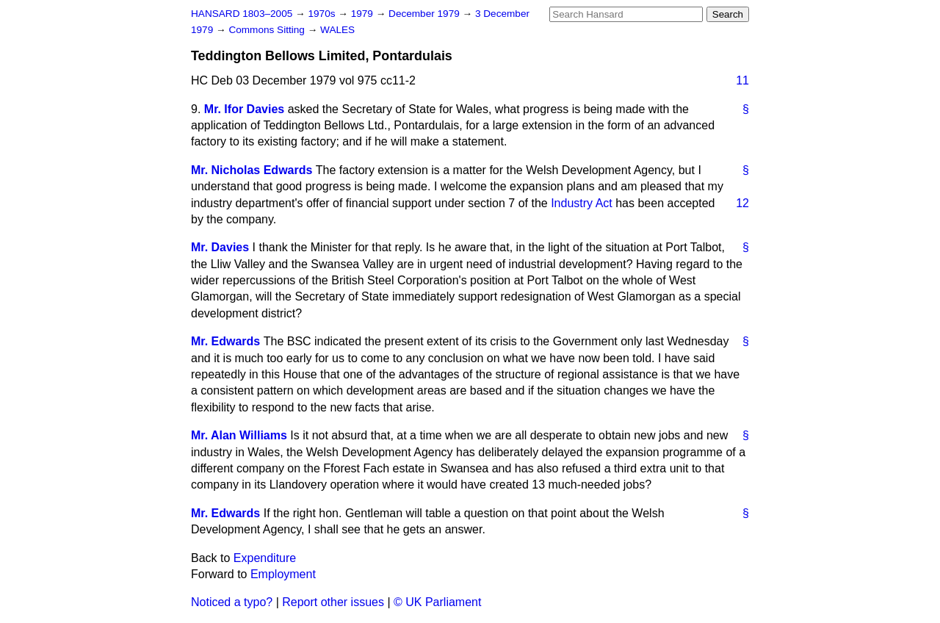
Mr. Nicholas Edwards (251, 170)
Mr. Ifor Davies (244, 109)
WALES (337, 29)
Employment (283, 574)
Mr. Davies (220, 247)
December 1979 (425, 13)
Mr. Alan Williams (239, 435)
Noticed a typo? (231, 602)
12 (742, 203)
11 (742, 80)
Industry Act (581, 203)
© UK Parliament (437, 602)
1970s (323, 13)
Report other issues (333, 602)
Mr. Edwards (225, 341)
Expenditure (265, 558)
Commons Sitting (267, 29)
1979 (363, 13)
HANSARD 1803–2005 (241, 13)
